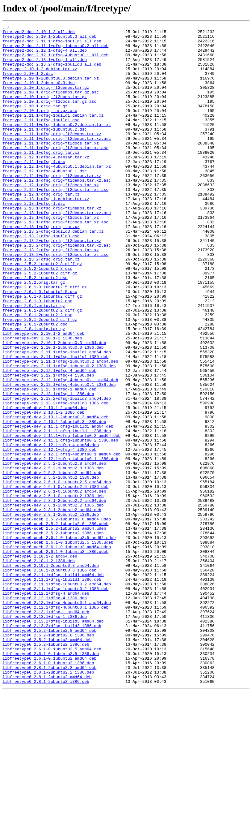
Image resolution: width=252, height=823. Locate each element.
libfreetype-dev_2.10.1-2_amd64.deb (43, 395)
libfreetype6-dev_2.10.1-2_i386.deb (43, 490)
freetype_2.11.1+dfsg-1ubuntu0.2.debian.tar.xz (56, 145)
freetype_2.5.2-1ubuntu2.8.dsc (37, 317)
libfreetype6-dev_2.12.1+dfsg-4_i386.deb (49, 534)
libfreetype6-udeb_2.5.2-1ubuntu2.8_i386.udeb (55, 624)
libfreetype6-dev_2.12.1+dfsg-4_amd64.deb (50, 529)
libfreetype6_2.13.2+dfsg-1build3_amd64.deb (53, 740)
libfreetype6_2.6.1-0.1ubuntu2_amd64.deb (49, 785)
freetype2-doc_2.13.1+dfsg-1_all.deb (44, 67)
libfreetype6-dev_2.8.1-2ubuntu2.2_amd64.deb (54, 596)
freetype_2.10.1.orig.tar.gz (35, 122)
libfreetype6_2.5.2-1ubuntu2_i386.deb (45, 768)
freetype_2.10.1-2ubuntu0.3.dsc (38, 94)
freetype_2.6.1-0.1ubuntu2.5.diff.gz (44, 340)
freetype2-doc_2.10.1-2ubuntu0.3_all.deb (49, 39)
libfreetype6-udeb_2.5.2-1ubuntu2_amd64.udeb (54, 629)
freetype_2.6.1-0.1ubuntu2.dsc (37, 356)
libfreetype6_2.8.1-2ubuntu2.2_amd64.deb (49, 796)
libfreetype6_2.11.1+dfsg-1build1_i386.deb (51, 690)
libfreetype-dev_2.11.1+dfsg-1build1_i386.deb (55, 423)
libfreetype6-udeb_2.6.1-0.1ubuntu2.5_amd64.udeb (59, 640)
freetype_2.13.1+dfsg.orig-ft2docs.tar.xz (50, 256)
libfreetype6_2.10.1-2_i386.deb (38, 668)
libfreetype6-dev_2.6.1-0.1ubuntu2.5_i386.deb (55, 579)
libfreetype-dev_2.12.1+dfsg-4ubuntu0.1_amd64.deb (60, 451)
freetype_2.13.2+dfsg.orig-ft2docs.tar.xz (50, 295)
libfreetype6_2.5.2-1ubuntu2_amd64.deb (47, 763)
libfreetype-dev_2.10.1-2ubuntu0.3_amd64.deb (54, 406)
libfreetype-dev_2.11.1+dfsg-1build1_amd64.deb (56, 417)
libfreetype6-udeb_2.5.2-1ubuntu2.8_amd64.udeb (56, 618)
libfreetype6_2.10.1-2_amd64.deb (39, 663)
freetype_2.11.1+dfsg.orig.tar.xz (41, 178)
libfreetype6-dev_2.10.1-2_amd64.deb (44, 484)
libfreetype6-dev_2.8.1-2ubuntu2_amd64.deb (51, 607)
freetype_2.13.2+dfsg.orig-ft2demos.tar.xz (51, 284)
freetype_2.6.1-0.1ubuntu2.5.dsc (39, 345)
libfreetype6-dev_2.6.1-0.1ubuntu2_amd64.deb (54, 585)
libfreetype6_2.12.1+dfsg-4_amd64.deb (45, 707)
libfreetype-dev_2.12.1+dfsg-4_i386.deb (48, 445)
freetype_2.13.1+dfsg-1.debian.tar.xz (45, 234)
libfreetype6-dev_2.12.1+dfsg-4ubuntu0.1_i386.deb (60, 546)
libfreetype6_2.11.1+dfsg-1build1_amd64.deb (53, 685)
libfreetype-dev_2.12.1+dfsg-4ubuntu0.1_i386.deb (59, 456)
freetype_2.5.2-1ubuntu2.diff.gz (39, 323)
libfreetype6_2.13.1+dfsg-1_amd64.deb (45, 729)
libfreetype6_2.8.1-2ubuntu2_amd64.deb (47, 807)
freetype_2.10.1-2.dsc (27, 83)
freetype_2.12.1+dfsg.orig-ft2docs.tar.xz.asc (55, 223)
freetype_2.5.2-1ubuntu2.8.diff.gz (42, 312)
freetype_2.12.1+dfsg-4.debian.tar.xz (45, 184)
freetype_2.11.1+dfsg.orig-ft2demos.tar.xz (51, 156)
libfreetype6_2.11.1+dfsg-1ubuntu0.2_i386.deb (55, 702)
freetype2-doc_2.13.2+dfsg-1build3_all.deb (51, 72)
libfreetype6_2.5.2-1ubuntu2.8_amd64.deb (49, 752)
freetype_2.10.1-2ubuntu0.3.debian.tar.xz (50, 89)
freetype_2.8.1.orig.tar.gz (33, 390)
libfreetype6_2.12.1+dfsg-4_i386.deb (44, 713)
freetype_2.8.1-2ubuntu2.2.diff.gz (42, 367)
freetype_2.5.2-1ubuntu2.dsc (35, 328)
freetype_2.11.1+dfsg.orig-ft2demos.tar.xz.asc (56, 161)
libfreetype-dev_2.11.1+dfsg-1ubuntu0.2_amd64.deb (60, 429)
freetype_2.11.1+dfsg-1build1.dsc (41, 139)
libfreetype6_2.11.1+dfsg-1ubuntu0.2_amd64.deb (56, 696)
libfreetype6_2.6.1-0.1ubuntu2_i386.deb (48, 791)
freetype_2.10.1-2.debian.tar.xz (39, 78)
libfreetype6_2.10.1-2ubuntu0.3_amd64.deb (50, 674)
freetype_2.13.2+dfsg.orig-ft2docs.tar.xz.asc (55, 301)
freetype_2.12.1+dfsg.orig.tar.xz (41, 228)
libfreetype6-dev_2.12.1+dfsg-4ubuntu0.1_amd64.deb (61, 540)
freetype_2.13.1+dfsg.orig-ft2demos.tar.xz (51, 245)
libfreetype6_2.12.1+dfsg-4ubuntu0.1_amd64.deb (56, 718)
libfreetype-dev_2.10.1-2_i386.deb (42, 401)
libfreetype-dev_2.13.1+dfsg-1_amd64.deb (49, 462)
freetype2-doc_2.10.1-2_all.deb (38, 33)
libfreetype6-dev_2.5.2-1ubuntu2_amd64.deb (51, 562)
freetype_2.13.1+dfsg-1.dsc (33, 239)
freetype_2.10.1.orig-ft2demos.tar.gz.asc (50, 106)
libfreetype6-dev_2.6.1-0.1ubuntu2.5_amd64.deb (56, 573)
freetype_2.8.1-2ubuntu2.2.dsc (37, 373)
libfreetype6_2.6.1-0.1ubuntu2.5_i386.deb (50, 779)
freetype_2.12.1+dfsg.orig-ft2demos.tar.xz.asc (56, 211)
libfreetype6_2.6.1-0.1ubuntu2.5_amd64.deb (51, 774)
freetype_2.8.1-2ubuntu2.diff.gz (39, 378)
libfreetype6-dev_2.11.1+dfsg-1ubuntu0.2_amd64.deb (61, 518)
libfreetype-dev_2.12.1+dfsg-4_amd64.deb (49, 440)
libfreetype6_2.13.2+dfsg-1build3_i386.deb (51, 746)
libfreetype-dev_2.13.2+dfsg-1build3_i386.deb (55, 479)
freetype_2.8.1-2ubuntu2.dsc (35, 384)
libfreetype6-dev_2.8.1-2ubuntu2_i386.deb (50, 612)
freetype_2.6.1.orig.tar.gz (33, 362)
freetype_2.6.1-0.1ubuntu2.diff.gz (42, 351)
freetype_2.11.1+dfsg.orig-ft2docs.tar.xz (50, 167)
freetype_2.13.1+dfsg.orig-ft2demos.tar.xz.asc (56, 250)
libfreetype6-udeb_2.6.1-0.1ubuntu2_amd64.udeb (56, 651)
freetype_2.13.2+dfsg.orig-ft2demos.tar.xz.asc (56, 289)
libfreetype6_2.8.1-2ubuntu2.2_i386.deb (48, 802)
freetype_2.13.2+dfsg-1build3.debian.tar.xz (53, 273)
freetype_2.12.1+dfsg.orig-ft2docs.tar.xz (50, 217)
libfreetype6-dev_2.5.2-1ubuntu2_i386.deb (50, 568)
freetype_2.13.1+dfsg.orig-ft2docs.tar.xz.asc (55, 262)
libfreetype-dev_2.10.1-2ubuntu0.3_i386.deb (53, 412)
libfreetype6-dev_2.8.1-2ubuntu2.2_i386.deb (53, 601)
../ (6, 28)
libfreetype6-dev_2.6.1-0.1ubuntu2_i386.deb (53, 590)
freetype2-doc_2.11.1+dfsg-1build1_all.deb (51, 44)
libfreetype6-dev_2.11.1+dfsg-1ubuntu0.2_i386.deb (60, 523)
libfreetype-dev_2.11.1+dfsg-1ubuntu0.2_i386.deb (59, 434)
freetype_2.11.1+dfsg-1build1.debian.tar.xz (53, 133)
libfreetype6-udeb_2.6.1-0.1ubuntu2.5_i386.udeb (57, 646)
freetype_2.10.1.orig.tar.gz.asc (39, 128)
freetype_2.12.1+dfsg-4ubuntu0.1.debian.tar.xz (56, 195)
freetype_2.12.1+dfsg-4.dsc (33, 189)
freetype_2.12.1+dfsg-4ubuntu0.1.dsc (44, 200)
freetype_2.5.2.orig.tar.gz (33, 334)
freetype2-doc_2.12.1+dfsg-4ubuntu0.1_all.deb (55, 61)
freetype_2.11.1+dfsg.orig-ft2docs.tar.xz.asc (55, 172)
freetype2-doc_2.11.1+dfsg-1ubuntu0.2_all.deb (55, 50)
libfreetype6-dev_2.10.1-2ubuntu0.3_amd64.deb (55, 495)
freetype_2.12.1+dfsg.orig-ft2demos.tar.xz (51, 206)
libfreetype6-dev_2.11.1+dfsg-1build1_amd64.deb (57, 507)
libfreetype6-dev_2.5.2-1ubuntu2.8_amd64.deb (54, 551)
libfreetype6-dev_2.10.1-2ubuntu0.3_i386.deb (54, 501)
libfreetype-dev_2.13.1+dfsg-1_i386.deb (48, 468)
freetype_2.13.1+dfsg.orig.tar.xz (41, 267)
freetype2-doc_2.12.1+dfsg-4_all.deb (44, 55)
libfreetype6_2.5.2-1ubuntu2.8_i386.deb (48, 757)
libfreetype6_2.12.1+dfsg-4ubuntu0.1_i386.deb (55, 724)
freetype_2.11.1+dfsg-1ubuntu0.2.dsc (44, 150)
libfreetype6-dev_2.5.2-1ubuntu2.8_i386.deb (53, 557)
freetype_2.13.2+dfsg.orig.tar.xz (41, 306)
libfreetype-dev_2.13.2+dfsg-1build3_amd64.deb (56, 473)
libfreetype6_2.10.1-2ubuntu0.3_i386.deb (49, 679)
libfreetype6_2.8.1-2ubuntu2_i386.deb (45, 813)
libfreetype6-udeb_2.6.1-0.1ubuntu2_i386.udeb (55, 657)
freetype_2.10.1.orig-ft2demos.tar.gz (45, 100)
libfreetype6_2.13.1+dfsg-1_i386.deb (44, 735)
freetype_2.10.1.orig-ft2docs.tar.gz (44, 111)
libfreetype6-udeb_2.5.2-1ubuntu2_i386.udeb (53, 635)
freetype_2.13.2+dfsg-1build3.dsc (41, 278)
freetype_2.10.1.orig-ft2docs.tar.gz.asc (49, 117)
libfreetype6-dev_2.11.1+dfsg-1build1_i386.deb (56, 512)
